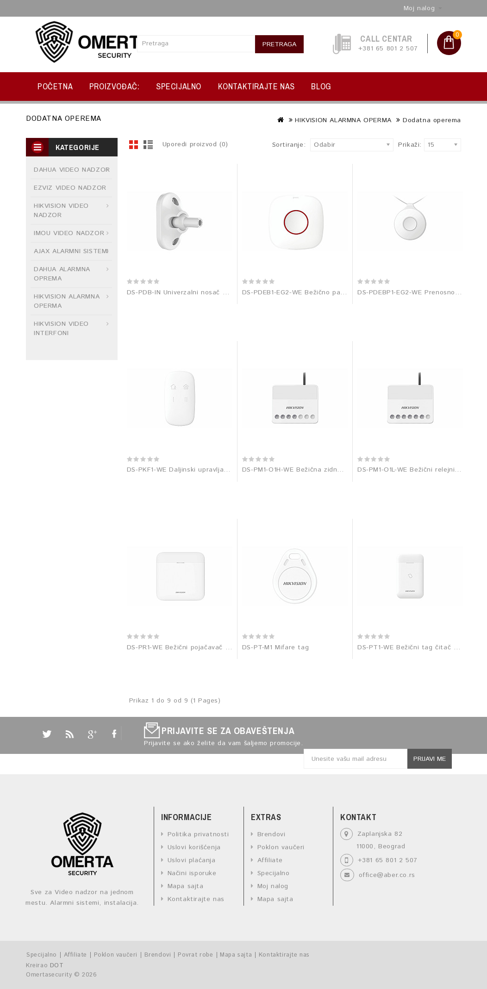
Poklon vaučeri (281, 847)
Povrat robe (195, 955)
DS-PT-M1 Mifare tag (275, 647)
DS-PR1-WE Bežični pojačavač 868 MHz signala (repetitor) (221, 647)
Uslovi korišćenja (194, 847)
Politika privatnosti (198, 834)
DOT (57, 965)
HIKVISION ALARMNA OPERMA (343, 120)
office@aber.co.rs (387, 875)
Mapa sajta (186, 886)
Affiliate (270, 860)
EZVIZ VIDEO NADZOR (70, 188)
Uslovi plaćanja (192, 860)
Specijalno (178, 86)
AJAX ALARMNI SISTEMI (71, 251)
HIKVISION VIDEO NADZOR (61, 210)
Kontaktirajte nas (256, 86)
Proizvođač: (114, 86)
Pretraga (279, 44)
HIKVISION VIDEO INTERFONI (61, 328)
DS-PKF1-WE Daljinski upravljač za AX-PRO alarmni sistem (221, 469)
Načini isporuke (192, 873)
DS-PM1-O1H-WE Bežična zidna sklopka (305, 469)
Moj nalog (272, 886)
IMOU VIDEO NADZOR (69, 233)
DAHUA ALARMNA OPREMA (62, 274)
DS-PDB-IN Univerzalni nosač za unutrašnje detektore (214, 292)
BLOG (321, 86)
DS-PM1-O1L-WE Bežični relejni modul (416, 469)
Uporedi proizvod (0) (195, 144)
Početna (55, 86)
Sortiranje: (289, 144)
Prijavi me (429, 759)
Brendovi (271, 834)
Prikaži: (400, 144)
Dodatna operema (432, 120)
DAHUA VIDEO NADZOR (72, 169)
